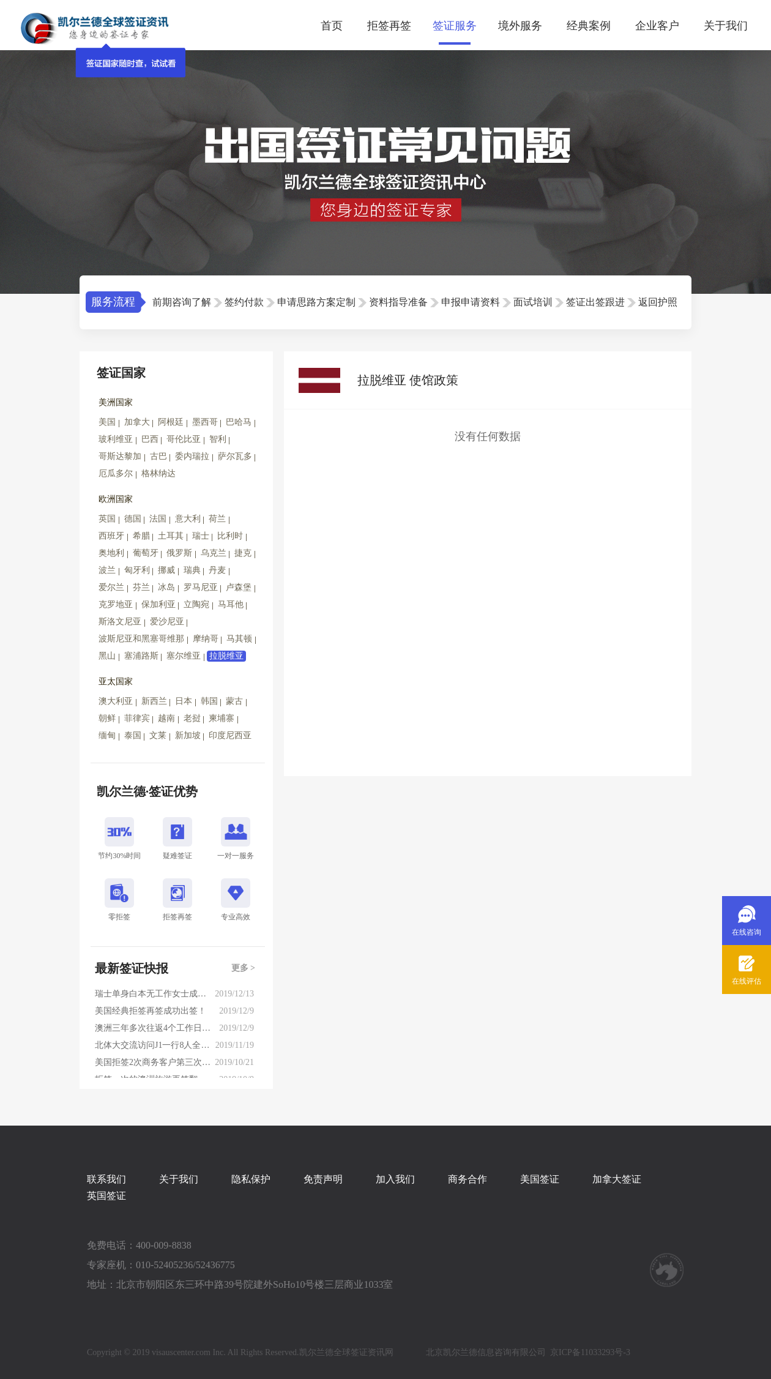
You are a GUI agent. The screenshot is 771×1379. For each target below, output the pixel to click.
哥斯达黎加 (120, 456)
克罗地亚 (116, 604)
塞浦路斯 (141, 655)
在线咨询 (746, 932)
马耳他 (231, 604)
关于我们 (726, 26)
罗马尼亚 (201, 587)
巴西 (149, 439)
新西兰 (154, 701)
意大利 (188, 518)
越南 (166, 718)
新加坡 (188, 735)
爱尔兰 (111, 587)
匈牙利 (137, 570)
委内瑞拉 (192, 456)
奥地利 (111, 553)
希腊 (141, 535)
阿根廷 (171, 422)
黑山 (107, 655)
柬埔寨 (221, 718)
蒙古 (234, 701)
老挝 (192, 718)
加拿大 (137, 422)
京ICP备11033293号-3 (590, 1352)
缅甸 (107, 735)
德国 (132, 518)
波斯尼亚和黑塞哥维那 (141, 638)
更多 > (243, 968)
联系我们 (106, 1179)
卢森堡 (238, 587)
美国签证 (539, 1179)
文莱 (157, 735)
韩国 (209, 701)
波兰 (107, 570)
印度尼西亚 (230, 735)
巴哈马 (238, 422)
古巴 (158, 456)
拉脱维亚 (226, 655)
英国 (107, 518)
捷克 (242, 553)
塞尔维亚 (183, 655)
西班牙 (111, 535)
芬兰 (141, 587)
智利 (217, 439)
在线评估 (746, 981)
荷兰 (217, 518)
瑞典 (192, 570)
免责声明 (323, 1179)
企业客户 (657, 26)
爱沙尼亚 (167, 621)
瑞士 (200, 535)
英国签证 (106, 1195)
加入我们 (395, 1179)
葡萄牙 (145, 553)
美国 (107, 422)
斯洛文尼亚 (120, 621)
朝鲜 (107, 718)
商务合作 (467, 1179)
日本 (183, 701)
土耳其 (171, 535)
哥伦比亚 (183, 439)
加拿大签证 (616, 1179)
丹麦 (217, 570)
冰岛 (166, 587)
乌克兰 (213, 553)
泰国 (132, 735)
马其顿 (239, 638)
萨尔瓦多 (235, 456)
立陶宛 (196, 604)
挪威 (166, 570)
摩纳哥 (205, 638)
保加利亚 (158, 604)
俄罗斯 (179, 553)
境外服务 (520, 26)
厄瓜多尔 (116, 473)
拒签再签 (389, 26)
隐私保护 (250, 1179)
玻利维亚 (116, 439)
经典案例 (589, 26)
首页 (332, 26)
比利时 (230, 535)
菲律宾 (137, 718)
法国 (157, 518)
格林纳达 (158, 473)
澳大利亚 (116, 701)
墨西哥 (205, 422)
